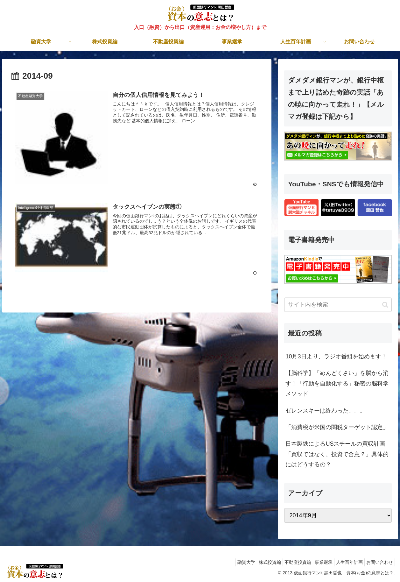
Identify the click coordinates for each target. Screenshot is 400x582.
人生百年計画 (344, 562)
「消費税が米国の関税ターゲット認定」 (337, 427)
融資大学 (229, 562)
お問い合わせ (378, 562)
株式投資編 (255, 562)
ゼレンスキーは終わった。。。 (325, 410)
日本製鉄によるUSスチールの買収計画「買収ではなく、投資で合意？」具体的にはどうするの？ (337, 454)
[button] (385, 304)
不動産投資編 (286, 562)
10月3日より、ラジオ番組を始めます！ (336, 356)
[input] (337, 305)
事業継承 (316, 562)
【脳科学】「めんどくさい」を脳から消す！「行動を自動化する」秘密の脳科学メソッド (337, 383)
